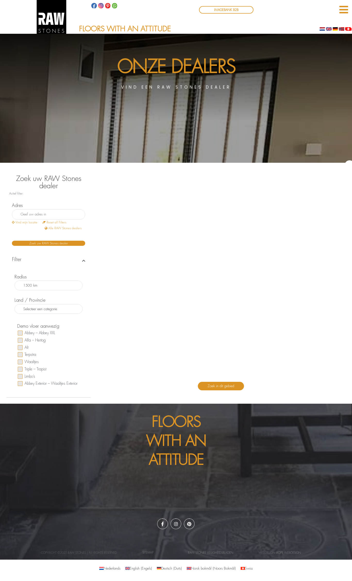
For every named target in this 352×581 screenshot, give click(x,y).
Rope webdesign (288, 552)
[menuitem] (110, 568)
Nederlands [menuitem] (112, 568)
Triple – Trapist (32, 369)
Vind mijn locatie (24, 222)
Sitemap (147, 552)
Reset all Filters (54, 222)
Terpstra (27, 354)
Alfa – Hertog (32, 340)
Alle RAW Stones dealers (63, 228)
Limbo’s (26, 376)
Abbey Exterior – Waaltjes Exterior (47, 383)
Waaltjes (28, 361)
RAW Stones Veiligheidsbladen (210, 552)
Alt (23, 347)
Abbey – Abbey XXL (36, 333)
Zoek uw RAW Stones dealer (48, 243)
